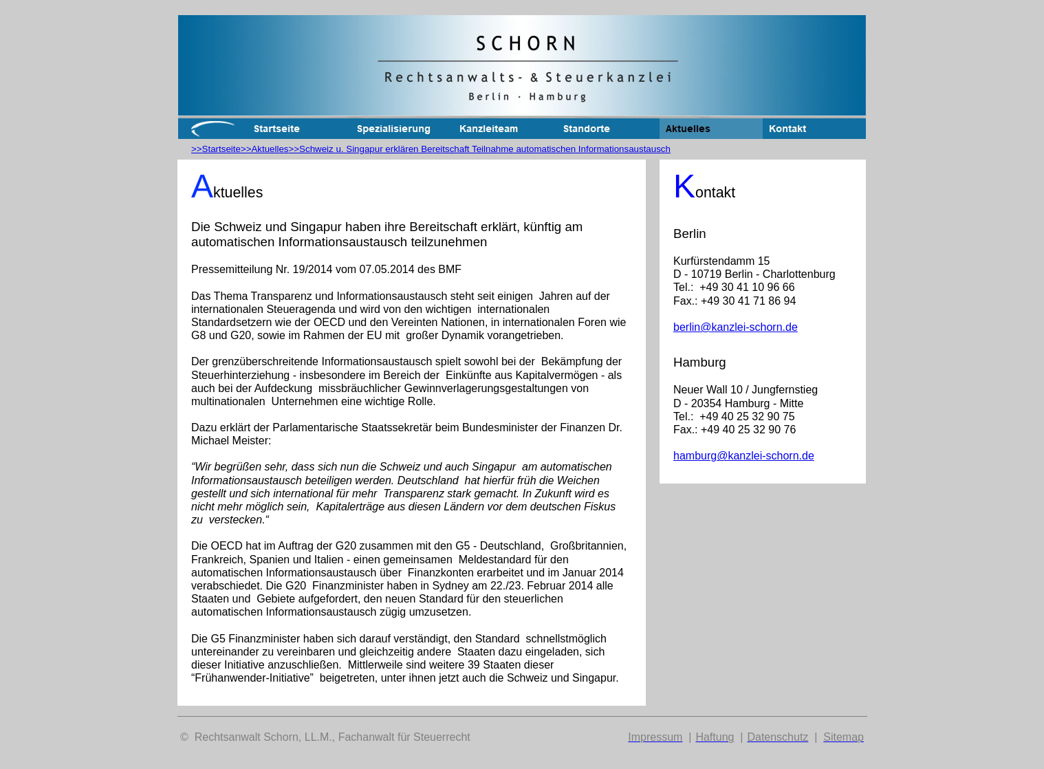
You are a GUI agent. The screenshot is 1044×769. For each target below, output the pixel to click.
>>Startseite (216, 149)
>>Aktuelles (265, 149)
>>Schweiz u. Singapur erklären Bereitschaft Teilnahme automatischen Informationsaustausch (480, 149)
